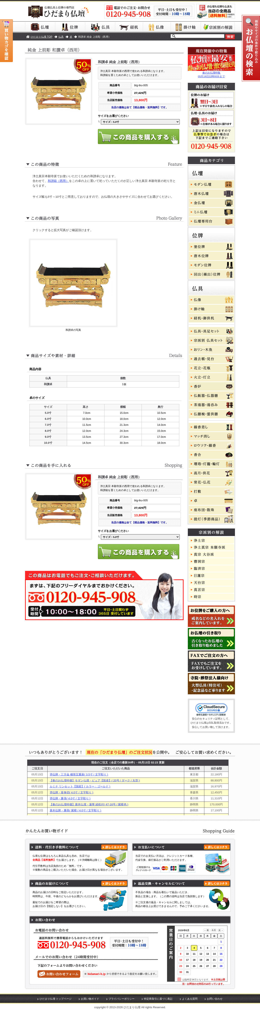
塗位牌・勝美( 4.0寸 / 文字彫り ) (70, 798)
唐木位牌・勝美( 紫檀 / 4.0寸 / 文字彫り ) (75, 810)
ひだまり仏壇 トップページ (56, 998)
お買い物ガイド (90, 998)
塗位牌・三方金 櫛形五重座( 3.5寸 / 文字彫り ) (79, 774)
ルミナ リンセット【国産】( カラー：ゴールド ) (80, 786)
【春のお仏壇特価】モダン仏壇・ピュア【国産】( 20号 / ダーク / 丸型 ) (95, 780)
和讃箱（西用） (58, 181)
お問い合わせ (215, 998)
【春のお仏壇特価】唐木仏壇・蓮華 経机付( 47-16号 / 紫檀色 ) (89, 804)
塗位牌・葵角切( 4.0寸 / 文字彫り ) (71, 792)
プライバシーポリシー (121, 998)
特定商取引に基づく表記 (158, 998)
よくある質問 (190, 998)
